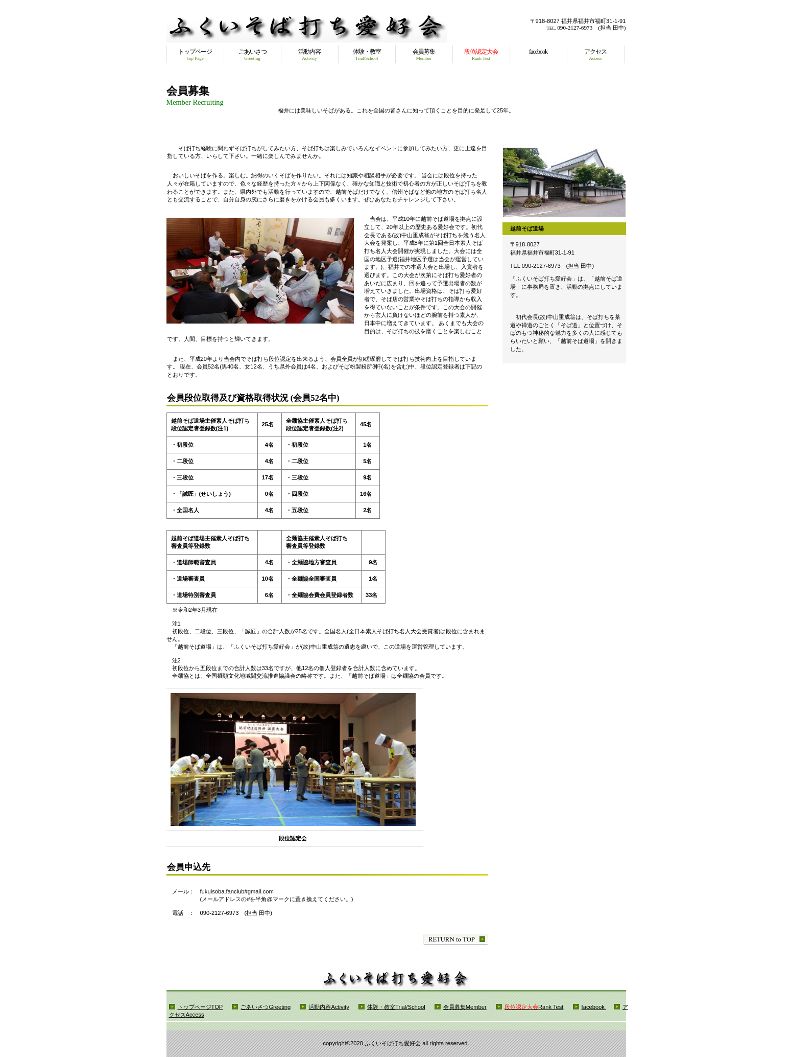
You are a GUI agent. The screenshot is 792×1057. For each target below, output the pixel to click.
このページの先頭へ (455, 939)
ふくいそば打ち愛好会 (306, 29)
